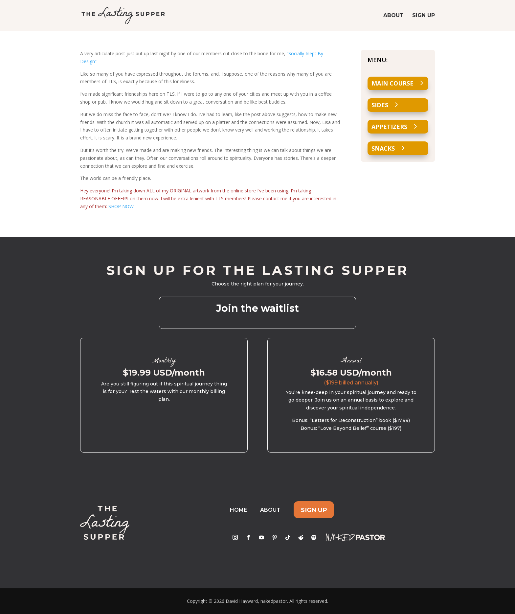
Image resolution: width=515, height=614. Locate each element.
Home (238, 510)
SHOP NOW (121, 206)
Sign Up (423, 15)
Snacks (383, 148)
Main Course (392, 83)
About (393, 15)
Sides (379, 105)
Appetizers (389, 127)
